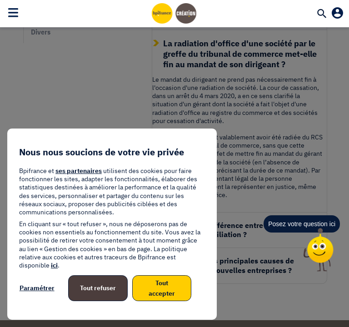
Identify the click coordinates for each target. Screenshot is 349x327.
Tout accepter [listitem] (162, 288)
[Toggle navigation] (13, 12)
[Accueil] (174, 13)
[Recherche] (322, 14)
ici (54, 265)
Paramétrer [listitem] (37, 288)
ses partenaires (78, 171)
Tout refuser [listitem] (98, 288)
